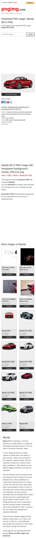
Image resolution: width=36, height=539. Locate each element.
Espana (15, 2)
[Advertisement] (18, 56)
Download (9, 274)
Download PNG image (11, 94)
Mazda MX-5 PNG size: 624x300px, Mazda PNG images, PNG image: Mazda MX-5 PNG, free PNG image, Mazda (16, 114)
